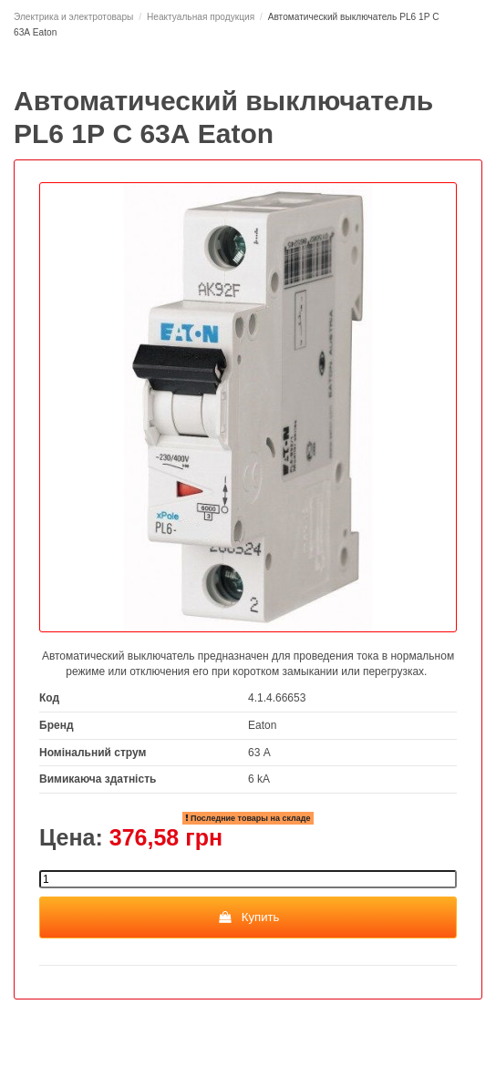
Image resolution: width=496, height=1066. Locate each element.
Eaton (262, 725)
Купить (248, 917)
